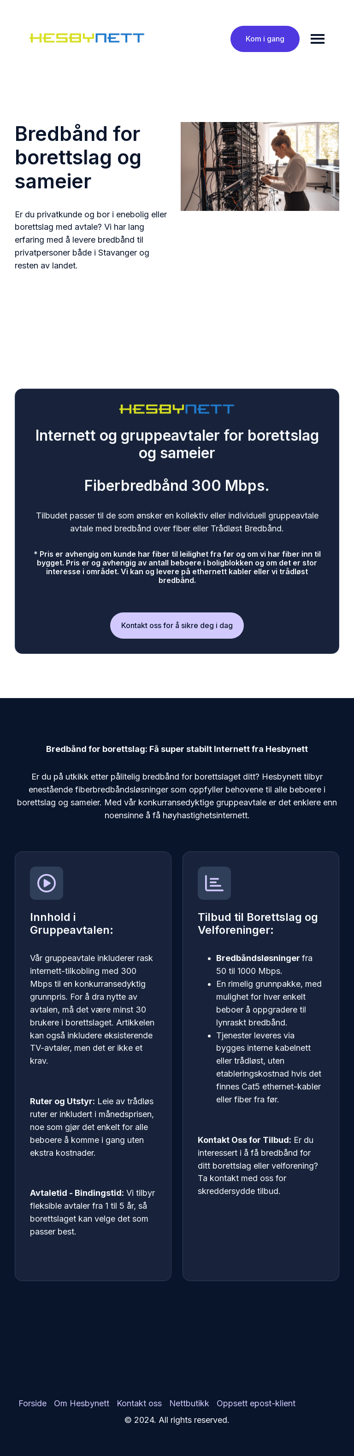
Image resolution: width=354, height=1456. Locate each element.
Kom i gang (265, 38)
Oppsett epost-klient (256, 1403)
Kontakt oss (139, 1403)
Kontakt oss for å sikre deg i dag (177, 625)
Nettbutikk (189, 1403)
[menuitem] (32, 1403)
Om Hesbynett (81, 1403)
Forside (32, 1403)
